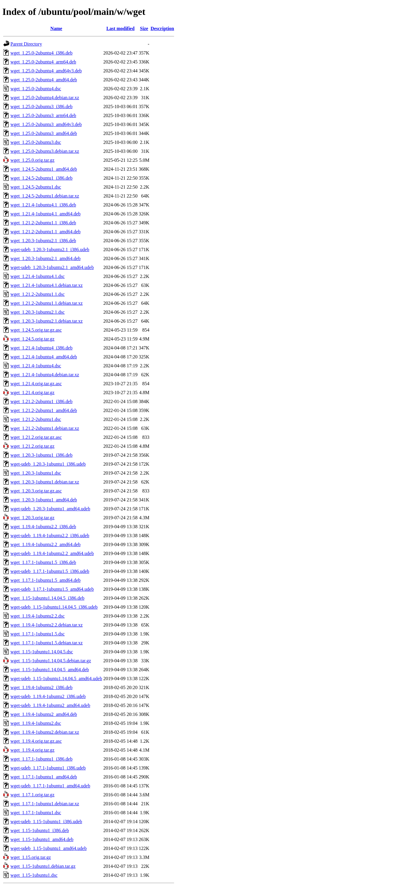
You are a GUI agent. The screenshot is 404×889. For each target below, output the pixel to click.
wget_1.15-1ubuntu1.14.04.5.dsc (41, 651)
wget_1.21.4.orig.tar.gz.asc (36, 383)
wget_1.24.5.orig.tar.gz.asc (36, 329)
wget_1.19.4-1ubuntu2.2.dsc (37, 615)
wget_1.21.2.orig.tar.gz (32, 446)
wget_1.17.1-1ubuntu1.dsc (35, 812)
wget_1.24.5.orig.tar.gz (32, 338)
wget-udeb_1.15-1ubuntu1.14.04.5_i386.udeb (54, 607)
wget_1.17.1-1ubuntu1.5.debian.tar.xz (46, 642)
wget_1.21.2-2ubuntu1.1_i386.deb (43, 222)
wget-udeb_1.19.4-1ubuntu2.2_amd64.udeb (52, 553)
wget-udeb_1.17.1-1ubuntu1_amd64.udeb (50, 785)
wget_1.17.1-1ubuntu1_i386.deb (41, 758)
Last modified (120, 28)
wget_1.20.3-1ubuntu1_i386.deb (41, 455)
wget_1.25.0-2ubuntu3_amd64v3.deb (46, 124)
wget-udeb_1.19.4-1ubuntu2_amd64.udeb (50, 705)
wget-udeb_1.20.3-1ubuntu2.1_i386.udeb (49, 249)
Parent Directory (26, 43)
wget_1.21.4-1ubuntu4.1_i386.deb (43, 204)
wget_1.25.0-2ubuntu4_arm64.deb (43, 61)
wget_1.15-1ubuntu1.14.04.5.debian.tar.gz (50, 660)
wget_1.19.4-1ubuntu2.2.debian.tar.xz (46, 624)
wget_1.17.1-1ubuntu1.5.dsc (37, 633)
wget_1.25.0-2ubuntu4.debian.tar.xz (44, 97)
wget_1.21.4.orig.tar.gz (32, 392)
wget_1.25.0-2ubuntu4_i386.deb (41, 52)
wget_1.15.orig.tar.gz (30, 857)
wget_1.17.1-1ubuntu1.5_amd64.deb (45, 580)
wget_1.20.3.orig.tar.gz (32, 517)
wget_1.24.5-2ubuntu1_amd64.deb (43, 169)
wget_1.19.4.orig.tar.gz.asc (36, 741)
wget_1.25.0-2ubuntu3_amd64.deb (43, 133)
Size (144, 28)
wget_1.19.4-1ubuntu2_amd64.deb (43, 714)
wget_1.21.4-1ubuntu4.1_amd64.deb (45, 213)
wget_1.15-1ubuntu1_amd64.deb (42, 839)
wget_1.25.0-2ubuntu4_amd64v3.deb (46, 70)
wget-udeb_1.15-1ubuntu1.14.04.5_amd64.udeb (56, 678)
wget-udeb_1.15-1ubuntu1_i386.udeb (46, 821)
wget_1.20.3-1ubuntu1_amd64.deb (43, 499)
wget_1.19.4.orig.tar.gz (32, 750)
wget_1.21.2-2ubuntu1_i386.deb (41, 401)
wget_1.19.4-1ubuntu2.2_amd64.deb (45, 544)
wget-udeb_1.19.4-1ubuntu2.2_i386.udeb (49, 535)
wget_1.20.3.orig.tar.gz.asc (36, 490)
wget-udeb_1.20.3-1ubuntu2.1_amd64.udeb (52, 267)
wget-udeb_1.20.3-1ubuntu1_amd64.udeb (50, 508)
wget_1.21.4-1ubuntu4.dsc (35, 365)
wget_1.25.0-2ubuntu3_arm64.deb (43, 115)
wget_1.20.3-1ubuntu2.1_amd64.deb (45, 258)
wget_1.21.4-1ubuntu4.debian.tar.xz (44, 374)
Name (56, 28)
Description (162, 28)
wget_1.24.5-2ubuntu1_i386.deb (41, 178)
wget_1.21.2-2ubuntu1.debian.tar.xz (44, 428)
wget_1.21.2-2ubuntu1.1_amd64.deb (45, 231)
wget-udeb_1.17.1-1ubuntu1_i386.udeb (48, 767)
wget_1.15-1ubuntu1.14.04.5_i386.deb (47, 598)
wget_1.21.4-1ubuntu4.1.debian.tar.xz (46, 285)
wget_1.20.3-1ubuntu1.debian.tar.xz (44, 481)
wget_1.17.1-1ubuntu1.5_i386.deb (43, 562)
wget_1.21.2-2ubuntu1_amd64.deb (43, 410)
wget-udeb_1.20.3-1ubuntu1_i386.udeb (48, 464)
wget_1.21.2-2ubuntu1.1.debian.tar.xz (46, 303)
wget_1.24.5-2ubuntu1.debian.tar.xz (44, 195)
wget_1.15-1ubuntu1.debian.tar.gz (43, 866)
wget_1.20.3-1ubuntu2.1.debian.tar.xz (46, 321)
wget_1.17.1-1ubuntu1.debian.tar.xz (44, 803)
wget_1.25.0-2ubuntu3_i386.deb (41, 106)
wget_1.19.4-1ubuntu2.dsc (35, 723)
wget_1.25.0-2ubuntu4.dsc (35, 88)
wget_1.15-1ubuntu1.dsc (33, 875)
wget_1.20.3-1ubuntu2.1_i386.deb (43, 240)
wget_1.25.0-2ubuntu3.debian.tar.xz (44, 151)
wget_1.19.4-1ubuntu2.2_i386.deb (43, 526)
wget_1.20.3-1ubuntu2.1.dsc (37, 312)
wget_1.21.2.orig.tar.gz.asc (36, 437)
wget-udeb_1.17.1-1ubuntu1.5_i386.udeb (49, 571)
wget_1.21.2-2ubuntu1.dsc (35, 419)
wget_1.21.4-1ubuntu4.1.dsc (37, 276)
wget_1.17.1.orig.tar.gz (32, 794)
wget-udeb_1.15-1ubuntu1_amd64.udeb (48, 848)
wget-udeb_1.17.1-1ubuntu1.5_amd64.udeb (52, 589)
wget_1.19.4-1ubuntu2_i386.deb (41, 687)
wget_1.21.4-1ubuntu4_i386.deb (41, 347)
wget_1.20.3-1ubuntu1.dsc (35, 472)
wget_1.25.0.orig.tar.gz (32, 160)
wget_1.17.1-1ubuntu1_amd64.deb (43, 776)
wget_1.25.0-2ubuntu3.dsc (35, 142)
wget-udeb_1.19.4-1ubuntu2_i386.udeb (48, 696)
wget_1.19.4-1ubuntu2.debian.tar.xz (44, 732)
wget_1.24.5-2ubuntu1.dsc (35, 186)
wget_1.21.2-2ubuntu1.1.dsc (37, 294)
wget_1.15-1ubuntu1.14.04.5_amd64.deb (49, 669)
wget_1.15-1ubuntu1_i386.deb (39, 830)
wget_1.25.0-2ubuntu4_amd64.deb (43, 79)
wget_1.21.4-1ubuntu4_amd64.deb (43, 356)
